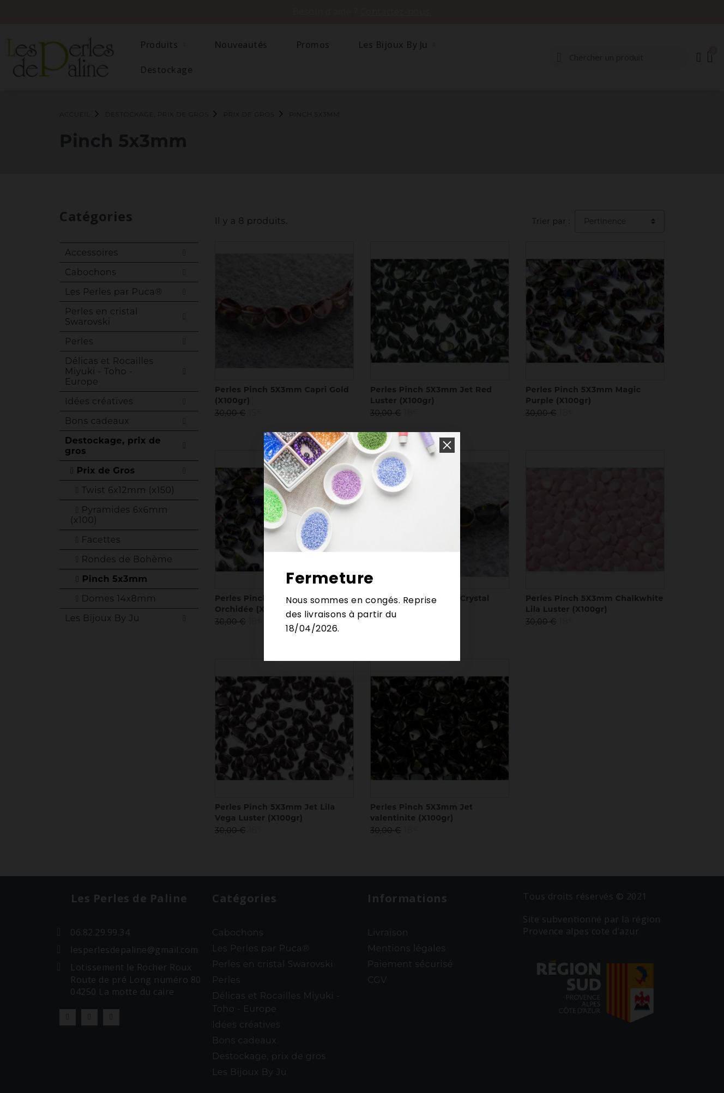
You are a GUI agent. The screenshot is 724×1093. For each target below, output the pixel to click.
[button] (447, 445)
